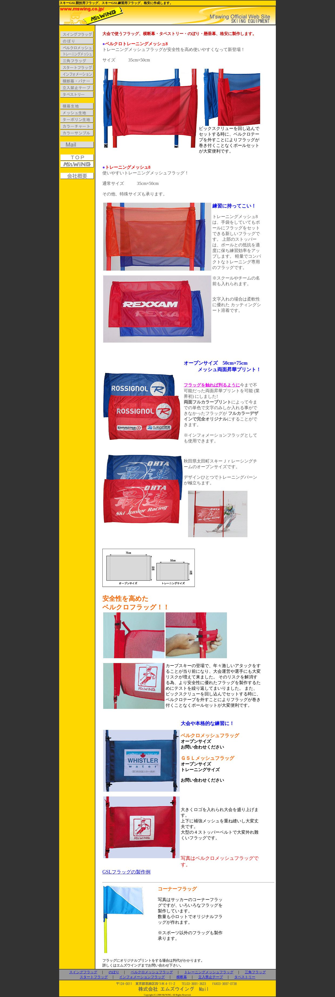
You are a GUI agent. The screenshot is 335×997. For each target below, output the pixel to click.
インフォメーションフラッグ (142, 977)
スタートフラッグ (94, 977)
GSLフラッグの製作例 (126, 872)
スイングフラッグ (83, 972)
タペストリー (244, 977)
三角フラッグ (255, 972)
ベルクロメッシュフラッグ (152, 972)
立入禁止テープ (210, 977)
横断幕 (181, 977)
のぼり (114, 972)
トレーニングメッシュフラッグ (208, 972)
